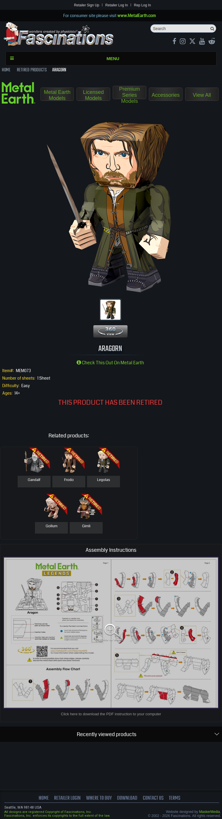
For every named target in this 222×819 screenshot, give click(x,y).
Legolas (103, 480)
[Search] (183, 28)
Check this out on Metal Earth (110, 362)
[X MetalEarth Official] (192, 42)
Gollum (52, 526)
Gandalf (34, 480)
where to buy (99, 798)
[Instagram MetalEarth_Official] (183, 42)
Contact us (153, 798)
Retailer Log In (116, 5)
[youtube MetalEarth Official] (202, 42)
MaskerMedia (209, 812)
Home (44, 798)
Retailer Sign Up (86, 5)
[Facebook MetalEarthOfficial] (174, 42)
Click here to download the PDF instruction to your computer (111, 714)
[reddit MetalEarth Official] (211, 42)
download (127, 798)
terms (174, 798)
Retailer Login (67, 798)
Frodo (69, 480)
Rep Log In (142, 5)
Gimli (86, 526)
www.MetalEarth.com (136, 15)
